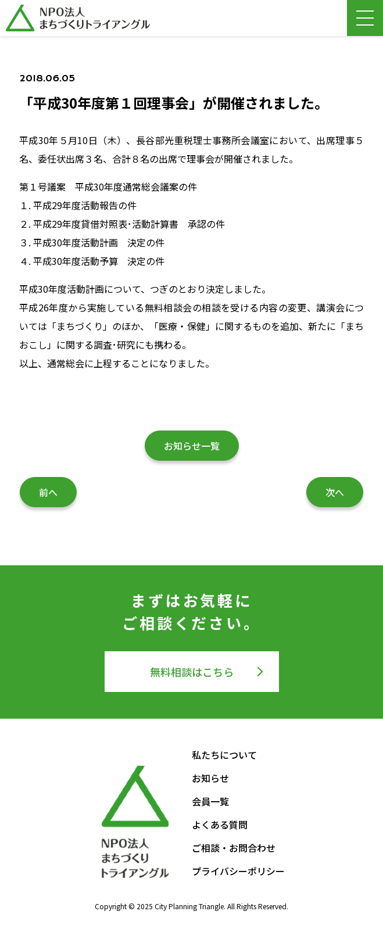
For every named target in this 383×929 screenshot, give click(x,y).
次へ (334, 492)
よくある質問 (220, 824)
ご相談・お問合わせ (233, 848)
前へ (48, 492)
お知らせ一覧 (192, 446)
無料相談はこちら (192, 671)
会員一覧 (210, 801)
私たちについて (224, 755)
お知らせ (210, 778)
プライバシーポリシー (238, 871)
